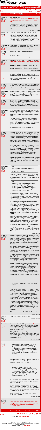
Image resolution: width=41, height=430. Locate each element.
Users (26, 7)
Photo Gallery (18, 7)
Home (2, 7)
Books (10, 7)
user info (3, 20)
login (19, 4)
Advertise (35, 7)
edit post (3, 21)
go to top (2, 414)
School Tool (14, 7)
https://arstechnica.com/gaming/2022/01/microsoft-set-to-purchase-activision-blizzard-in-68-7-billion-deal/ (24, 20)
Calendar (6, 7)
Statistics (30, 7)
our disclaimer (27, 425)
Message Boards (22, 7)
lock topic (26, 416)
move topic (21, 416)
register (22, 4)
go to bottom (1, 11)
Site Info (39, 7)
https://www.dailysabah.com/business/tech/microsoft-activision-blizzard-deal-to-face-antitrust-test (25, 62)
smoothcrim (33, 323)
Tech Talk (12, 410)
